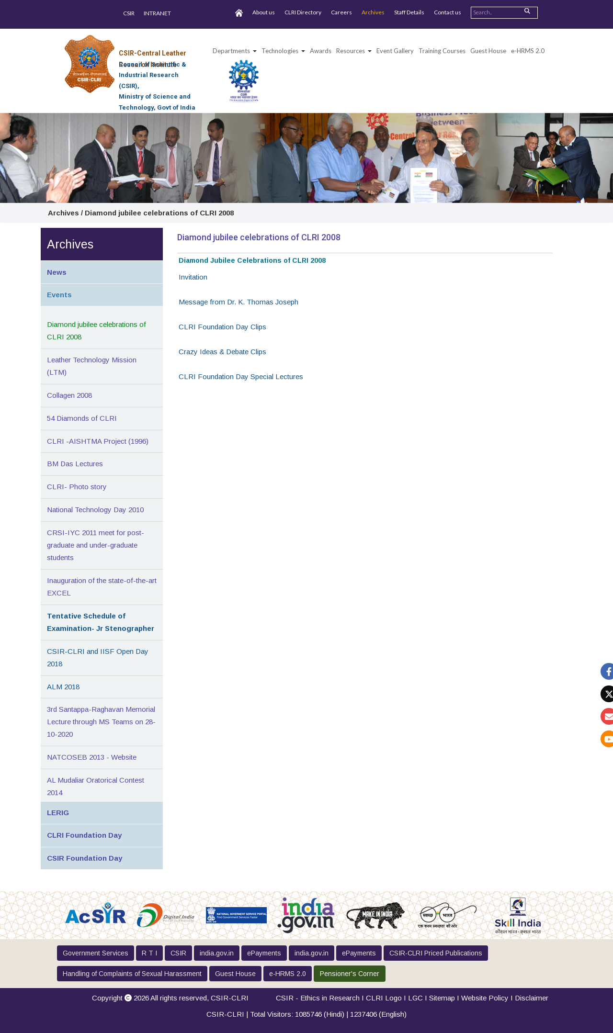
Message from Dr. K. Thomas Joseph (238, 302)
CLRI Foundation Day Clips (222, 327)
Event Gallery (395, 51)
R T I (149, 953)
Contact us (447, 12)
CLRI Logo (384, 998)
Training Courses (442, 51)
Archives (373, 12)
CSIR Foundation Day (84, 858)
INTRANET (157, 13)
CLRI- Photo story (77, 487)
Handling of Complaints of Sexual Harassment (132, 973)
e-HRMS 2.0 (528, 51)
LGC (415, 998)
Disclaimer (531, 998)
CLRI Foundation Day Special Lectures (241, 376)
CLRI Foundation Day (84, 835)
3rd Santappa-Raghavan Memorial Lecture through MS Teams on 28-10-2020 (101, 721)
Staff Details (409, 12)
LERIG (58, 812)
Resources (350, 51)
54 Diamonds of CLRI (82, 418)
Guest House (488, 51)
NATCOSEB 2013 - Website (91, 757)
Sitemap (442, 998)
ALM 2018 (63, 687)
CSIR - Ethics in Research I (321, 998)
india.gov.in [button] (217, 953)
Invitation (193, 277)
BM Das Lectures (75, 464)
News (57, 272)
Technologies (279, 51)
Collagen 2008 (69, 395)
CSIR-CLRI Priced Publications (435, 953)
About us (263, 12)
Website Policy (485, 998)
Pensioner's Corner (349, 973)
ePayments (264, 953)
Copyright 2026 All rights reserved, (170, 998)
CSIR (129, 13)
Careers (341, 12)
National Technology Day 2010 (95, 509)
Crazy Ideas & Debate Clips (222, 352)
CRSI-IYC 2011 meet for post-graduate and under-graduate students (95, 544)
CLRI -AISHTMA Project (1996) (97, 441)
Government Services (95, 953)
